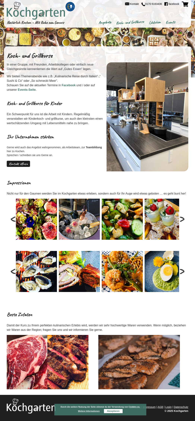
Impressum (149, 407)
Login (168, 407)
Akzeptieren (113, 411)
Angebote (104, 23)
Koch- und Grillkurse (130, 22)
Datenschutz (181, 407)
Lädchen (155, 22)
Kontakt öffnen (18, 163)
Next (181, 219)
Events (170, 22)
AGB (160, 407)
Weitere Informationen (89, 411)
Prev (14, 219)
